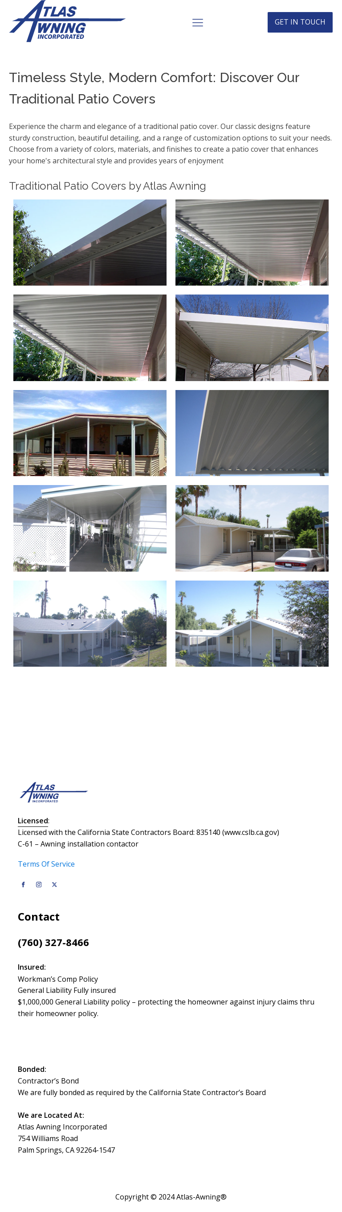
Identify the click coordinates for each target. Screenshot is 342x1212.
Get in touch (300, 22)
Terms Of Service (46, 864)
